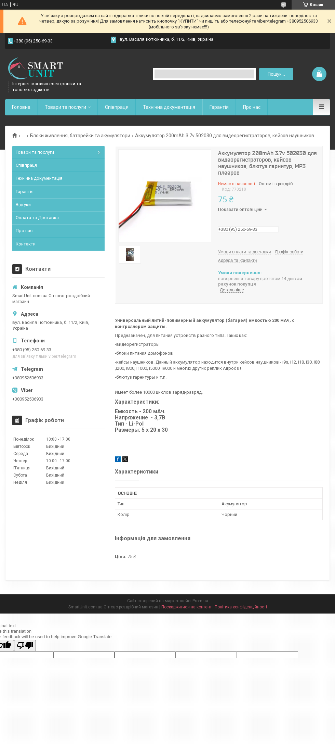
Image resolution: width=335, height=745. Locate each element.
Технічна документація (169, 107)
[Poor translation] (25, 645)
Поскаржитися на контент (186, 607)
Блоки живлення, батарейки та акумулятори (80, 135)
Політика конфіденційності (241, 607)
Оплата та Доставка (37, 217)
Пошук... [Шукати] (276, 74)
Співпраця (117, 107)
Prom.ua (200, 600)
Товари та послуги (65, 107)
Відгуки (23, 204)
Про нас (251, 107)
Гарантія (219, 107)
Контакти (26, 244)
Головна (21, 107)
